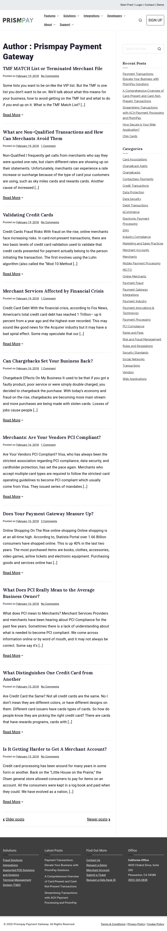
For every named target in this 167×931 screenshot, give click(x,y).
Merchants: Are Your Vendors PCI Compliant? (52, 437)
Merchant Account (98, 870)
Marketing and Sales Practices (143, 243)
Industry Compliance (137, 237)
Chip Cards (130, 136)
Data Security (132, 199)
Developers (116, 16)
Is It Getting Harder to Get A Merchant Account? (55, 749)
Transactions (131, 365)
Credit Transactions (136, 185)
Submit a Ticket (96, 875)
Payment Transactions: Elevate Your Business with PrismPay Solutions (141, 79)
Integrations (93, 16)
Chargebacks (131, 172)
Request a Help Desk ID (101, 880)
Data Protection (133, 192)
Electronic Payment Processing (136, 221)
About (49, 24)
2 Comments (49, 521)
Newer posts (97, 819)
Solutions (71, 16)
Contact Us (93, 860)
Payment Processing (137, 319)
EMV (126, 230)
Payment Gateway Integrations (135, 292)
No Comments (50, 76)
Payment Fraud (133, 283)
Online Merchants (134, 276)
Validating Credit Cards (28, 215)
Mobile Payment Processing (141, 263)
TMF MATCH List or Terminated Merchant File (52, 68)
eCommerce (131, 212)
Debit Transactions (135, 205)
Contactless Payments (138, 179)
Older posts (15, 819)
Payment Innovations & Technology (138, 310)
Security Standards (135, 352)
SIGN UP (155, 20)
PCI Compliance (133, 326)
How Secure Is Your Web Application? (139, 127)
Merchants (130, 256)
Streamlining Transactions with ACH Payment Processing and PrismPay (143, 113)
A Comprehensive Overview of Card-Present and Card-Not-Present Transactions (143, 96)
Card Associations (135, 159)
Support (67, 24)
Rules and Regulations (138, 346)
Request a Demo (96, 865)
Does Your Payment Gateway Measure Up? (48, 514)
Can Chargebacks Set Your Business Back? (48, 361)
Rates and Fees (133, 332)
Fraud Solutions (13, 860)
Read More (13, 115)
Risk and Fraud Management (142, 339)
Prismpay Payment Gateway (31, 924)
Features (51, 16)
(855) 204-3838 (137, 880)
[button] (57, 16)
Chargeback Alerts (135, 166)
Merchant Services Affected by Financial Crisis (53, 291)
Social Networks (134, 359)
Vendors (128, 372)
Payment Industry (135, 301)
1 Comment (48, 146)
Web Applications (135, 379)
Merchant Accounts (136, 250)
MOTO (127, 270)
